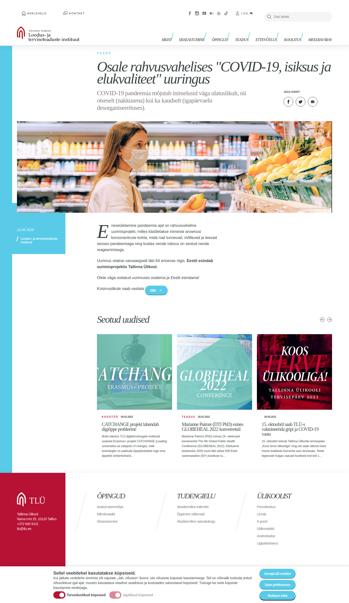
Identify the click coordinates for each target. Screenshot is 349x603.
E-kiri (312, 95)
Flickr (211, 9)
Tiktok (226, 9)
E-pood (263, 525)
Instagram (197, 9)
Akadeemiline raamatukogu (199, 525)
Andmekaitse (267, 539)
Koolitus (294, 31)
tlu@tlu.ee (24, 532)
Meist (181, 31)
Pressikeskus (267, 510)
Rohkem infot (274, 594)
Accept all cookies (274, 568)
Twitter (300, 95)
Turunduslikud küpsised (86, 592)
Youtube (204, 9)
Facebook (189, 9)
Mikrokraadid (107, 518)
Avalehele (32, 9)
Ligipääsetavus (269, 547)
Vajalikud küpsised (138, 592)
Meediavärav (320, 31)
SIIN (155, 284)
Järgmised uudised (329, 315)
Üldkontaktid (267, 532)
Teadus (248, 31)
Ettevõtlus (271, 31)
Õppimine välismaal (193, 518)
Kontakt (63, 9)
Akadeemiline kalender (195, 510)
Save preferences (274, 581)
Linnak (262, 518)
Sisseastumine (203, 31)
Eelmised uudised (322, 315)
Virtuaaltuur (218, 9)
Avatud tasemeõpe (112, 510)
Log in (247, 9)
